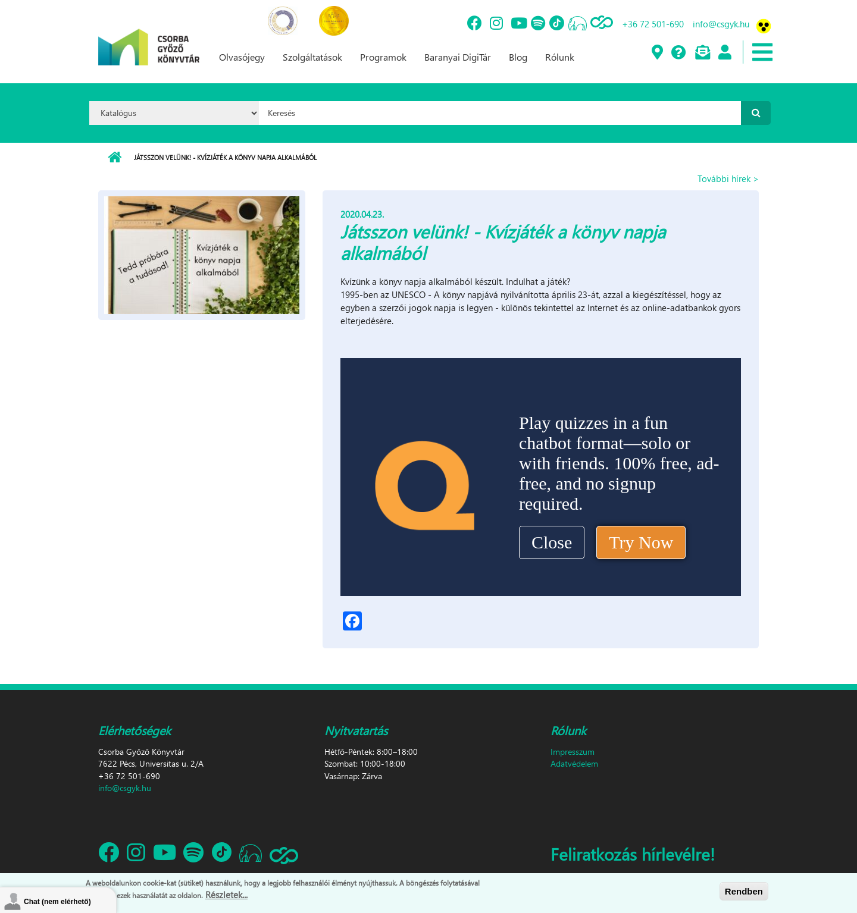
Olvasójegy (242, 57)
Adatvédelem (574, 763)
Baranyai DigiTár (457, 57)
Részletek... (226, 895)
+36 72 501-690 (653, 24)
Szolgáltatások (312, 57)
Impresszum (573, 751)
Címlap (114, 157)
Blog (518, 57)
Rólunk (559, 57)
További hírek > (728, 178)
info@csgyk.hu (721, 24)
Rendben (744, 891)
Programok (383, 57)
